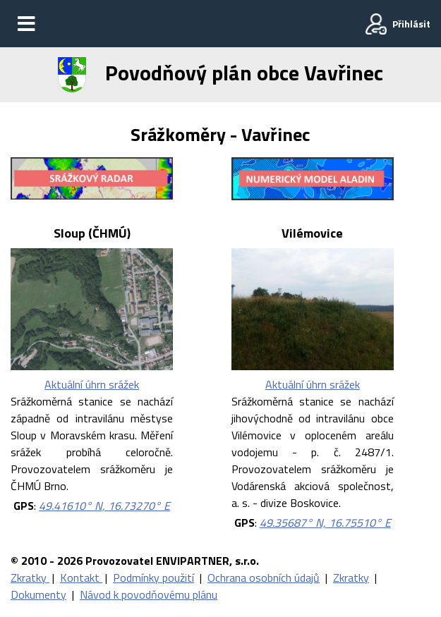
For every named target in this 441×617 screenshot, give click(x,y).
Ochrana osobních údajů (263, 577)
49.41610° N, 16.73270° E (104, 505)
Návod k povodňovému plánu (148, 594)
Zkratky (30, 577)
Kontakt (81, 577)
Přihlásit (411, 23)
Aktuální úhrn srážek (91, 384)
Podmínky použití (153, 577)
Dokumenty (38, 594)
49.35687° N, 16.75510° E (325, 522)
